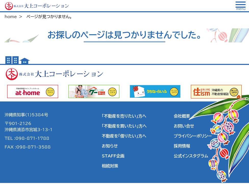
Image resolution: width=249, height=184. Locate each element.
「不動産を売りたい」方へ (124, 116)
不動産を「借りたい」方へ (124, 136)
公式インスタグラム (191, 156)
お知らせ (110, 146)
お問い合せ (184, 126)
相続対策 (110, 166)
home (11, 17)
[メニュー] (240, 6)
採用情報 (182, 146)
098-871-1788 (32, 138)
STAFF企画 (113, 156)
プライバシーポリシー (193, 136)
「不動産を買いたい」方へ (124, 126)
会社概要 (182, 116)
